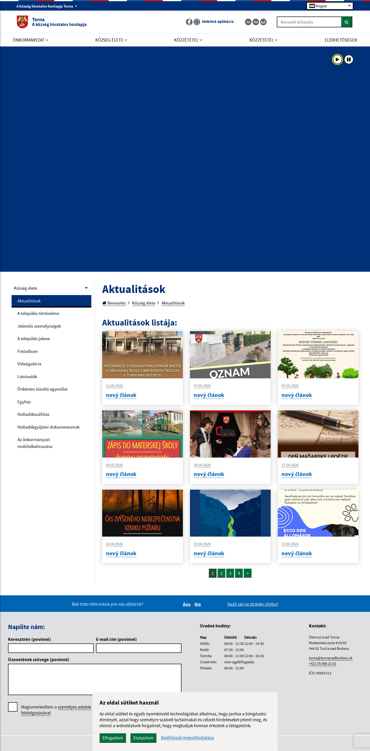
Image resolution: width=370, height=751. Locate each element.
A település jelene (33, 338)
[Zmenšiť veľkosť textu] (248, 22)
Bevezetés (114, 303)
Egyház (24, 402)
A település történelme (38, 313)
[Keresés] (346, 22)
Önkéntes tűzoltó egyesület (42, 389)
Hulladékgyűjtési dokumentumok (48, 427)
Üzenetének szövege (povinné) (38, 659)
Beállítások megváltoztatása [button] (187, 737)
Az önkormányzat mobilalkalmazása (34, 443)
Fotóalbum (27, 351)
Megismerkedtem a (56, 710)
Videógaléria (29, 364)
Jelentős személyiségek (39, 326)
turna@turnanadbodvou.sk (331, 657)
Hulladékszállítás (33, 414)
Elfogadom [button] (112, 738)
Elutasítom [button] (143, 738)
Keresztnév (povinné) (29, 639)
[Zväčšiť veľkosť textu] (263, 22)
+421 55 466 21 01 (322, 663)
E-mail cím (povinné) (116, 639)
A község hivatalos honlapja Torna (47, 6)
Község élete (25, 288)
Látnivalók (27, 376)
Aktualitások (29, 301)
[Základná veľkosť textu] (255, 22)
